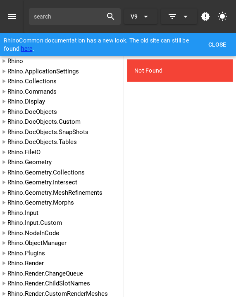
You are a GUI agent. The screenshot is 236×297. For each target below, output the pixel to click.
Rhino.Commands (32, 91)
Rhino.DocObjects (32, 112)
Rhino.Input (22, 213)
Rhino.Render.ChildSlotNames (48, 283)
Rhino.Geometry (29, 162)
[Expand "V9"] (140, 16)
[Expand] (179, 16)
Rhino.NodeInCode (33, 233)
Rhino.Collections (32, 81)
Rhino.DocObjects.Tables (42, 142)
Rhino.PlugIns (26, 253)
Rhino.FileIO (24, 152)
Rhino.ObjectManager (37, 243)
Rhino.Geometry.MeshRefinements (55, 192)
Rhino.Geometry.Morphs (40, 202)
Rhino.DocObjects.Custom (44, 121)
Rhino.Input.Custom (34, 222)
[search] (68, 16)
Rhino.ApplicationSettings (43, 71)
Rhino (15, 61)
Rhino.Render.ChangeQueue (45, 273)
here (27, 48)
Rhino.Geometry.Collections (46, 172)
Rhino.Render (25, 263)
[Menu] (12, 16)
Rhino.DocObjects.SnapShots (47, 132)
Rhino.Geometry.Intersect (42, 182)
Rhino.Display (26, 101)
